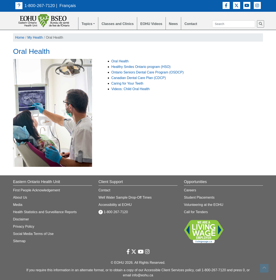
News (173, 24)
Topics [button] (87, 24)
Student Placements (199, 197)
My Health (35, 37)
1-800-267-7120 (35, 5)
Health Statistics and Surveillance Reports (45, 212)
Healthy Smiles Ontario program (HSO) (140, 67)
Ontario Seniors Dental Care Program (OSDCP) (147, 72)
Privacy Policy (23, 226)
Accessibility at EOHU (115, 205)
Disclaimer (21, 219)
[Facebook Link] (226, 5)
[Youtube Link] (246, 5)
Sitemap (19, 241)
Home (19, 37)
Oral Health (120, 61)
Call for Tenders (196, 212)
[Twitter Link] (236, 5)
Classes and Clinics (117, 24)
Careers (190, 190)
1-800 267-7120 (113, 212)
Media (17, 205)
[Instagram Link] (257, 5)
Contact (190, 24)
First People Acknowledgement (36, 190)
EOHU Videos (151, 24)
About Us (20, 197)
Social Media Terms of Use (33, 234)
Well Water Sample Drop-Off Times (125, 197)
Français (67, 5)
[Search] (260, 24)
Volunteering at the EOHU (203, 205)
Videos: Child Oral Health (130, 89)
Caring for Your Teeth (127, 83)
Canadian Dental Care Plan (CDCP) (138, 78)
